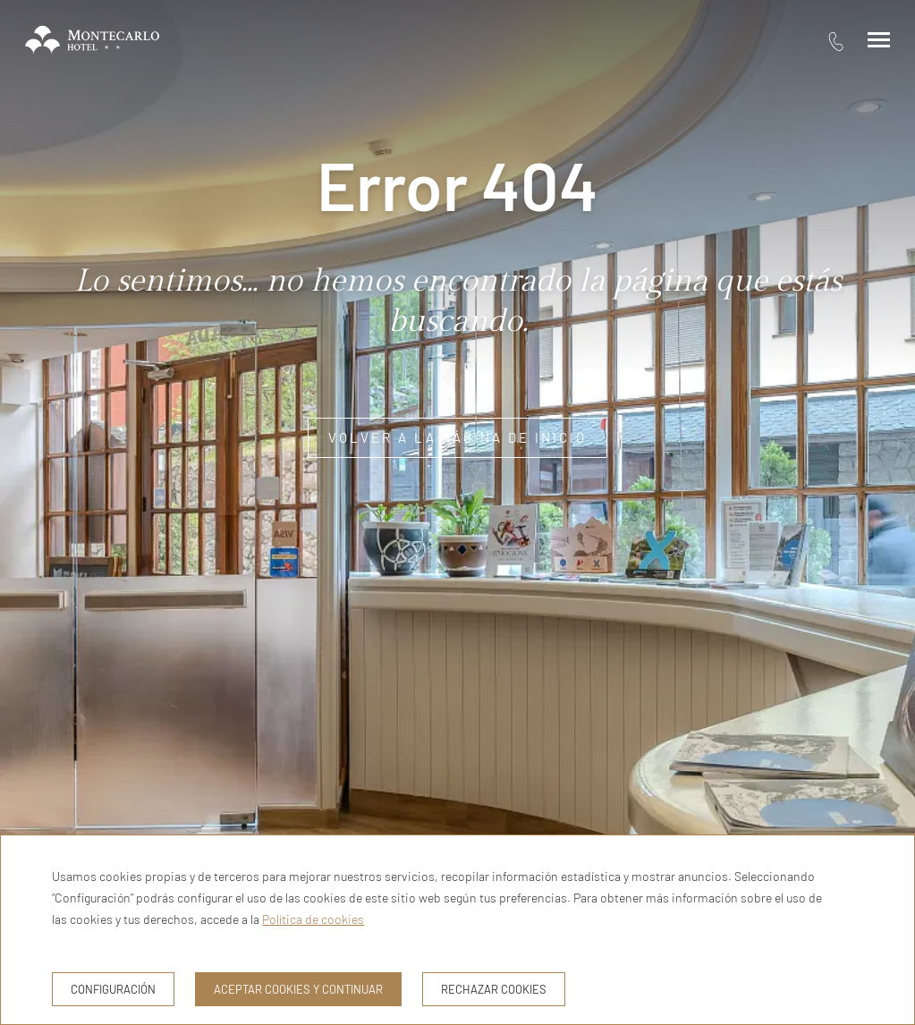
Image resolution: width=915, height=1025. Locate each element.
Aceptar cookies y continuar (298, 989)
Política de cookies (313, 919)
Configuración (113, 989)
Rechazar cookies (493, 989)
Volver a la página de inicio (457, 437)
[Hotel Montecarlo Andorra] (92, 40)
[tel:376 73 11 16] (835, 41)
